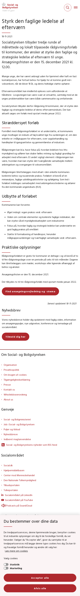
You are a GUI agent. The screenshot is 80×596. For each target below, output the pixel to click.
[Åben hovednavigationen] (77, 7)
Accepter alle (40, 577)
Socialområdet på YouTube (19, 500)
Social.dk (8, 465)
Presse (7, 384)
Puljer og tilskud (12, 429)
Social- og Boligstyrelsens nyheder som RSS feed (29, 445)
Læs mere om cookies (16, 550)
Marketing (16, 568)
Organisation (10, 364)
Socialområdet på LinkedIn (18, 495)
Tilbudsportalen (12, 485)
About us (8, 399)
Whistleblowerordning (15, 394)
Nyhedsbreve (11, 434)
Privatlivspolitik (11, 369)
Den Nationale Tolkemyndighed (20, 480)
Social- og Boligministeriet (17, 419)
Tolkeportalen (11, 490)
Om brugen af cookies (15, 374)
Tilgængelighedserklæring (17, 379)
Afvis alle (40, 588)
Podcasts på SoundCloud (16, 505)
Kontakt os (9, 389)
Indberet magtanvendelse (17, 439)
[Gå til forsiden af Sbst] (9, 7)
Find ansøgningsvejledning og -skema (30, 291)
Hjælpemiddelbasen (14, 470)
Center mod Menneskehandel (19, 475)
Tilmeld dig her (16, 336)
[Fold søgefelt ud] (67, 7)
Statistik (15, 564)
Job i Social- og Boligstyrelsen (19, 424)
